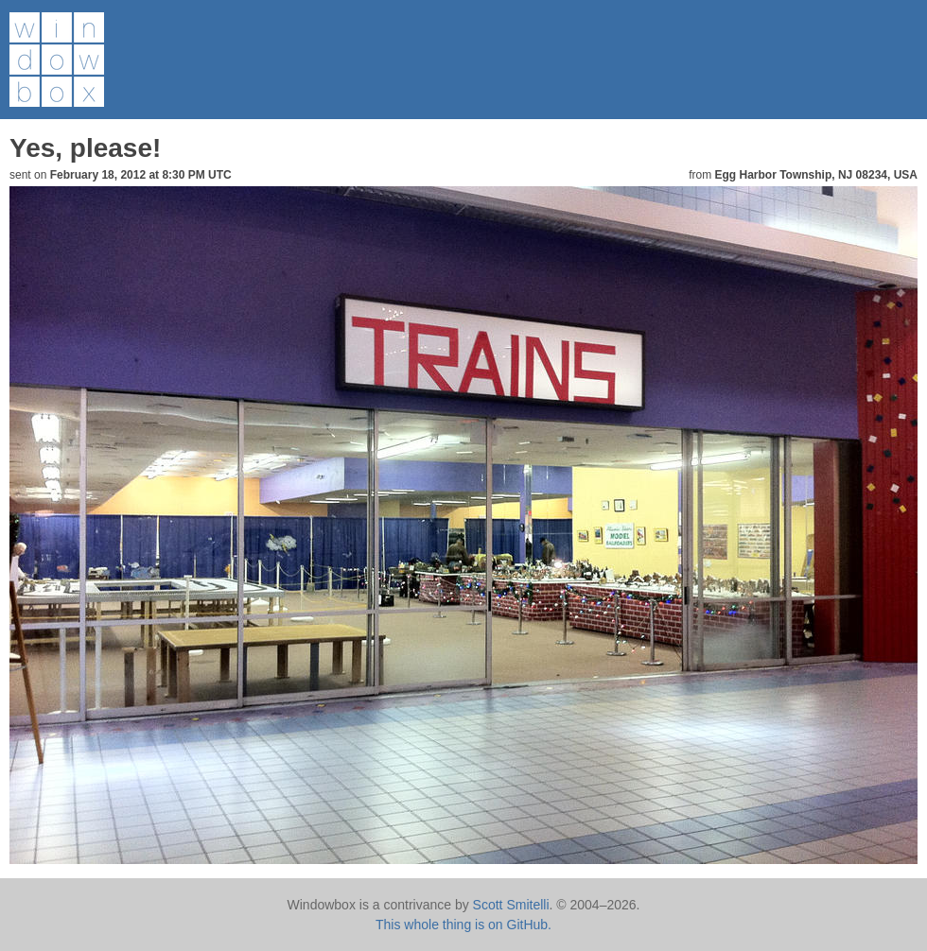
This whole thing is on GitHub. (463, 924)
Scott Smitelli (511, 904)
